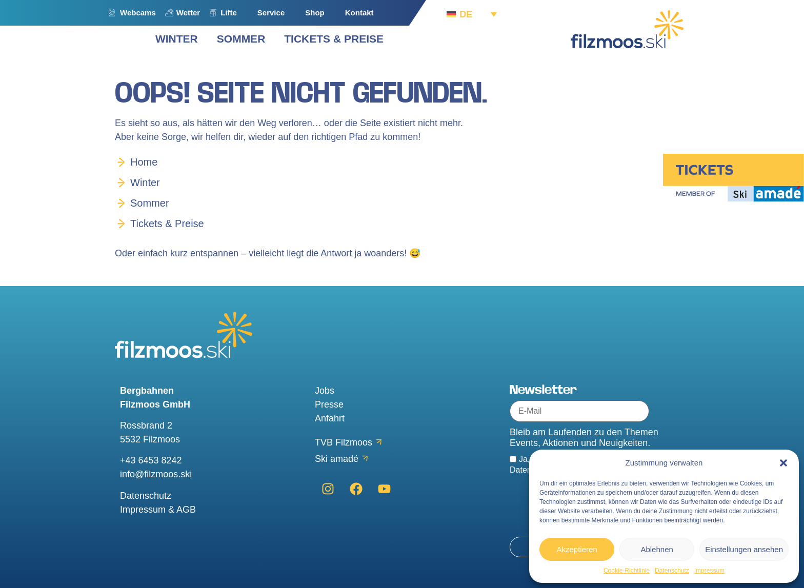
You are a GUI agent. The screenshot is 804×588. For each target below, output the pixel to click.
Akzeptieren (576, 549)
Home (143, 162)
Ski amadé (336, 459)
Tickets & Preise (167, 223)
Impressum (709, 570)
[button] (783, 463)
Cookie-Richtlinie (627, 570)
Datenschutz (672, 570)
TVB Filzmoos (343, 442)
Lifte (228, 12)
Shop (315, 12)
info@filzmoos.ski (156, 474)
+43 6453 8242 (151, 460)
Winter (145, 182)
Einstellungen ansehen (744, 549)
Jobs (324, 391)
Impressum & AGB (158, 509)
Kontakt (359, 12)
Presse (329, 404)
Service (271, 12)
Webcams (138, 12)
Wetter (188, 12)
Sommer (149, 203)
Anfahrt (330, 418)
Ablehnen (656, 549)
